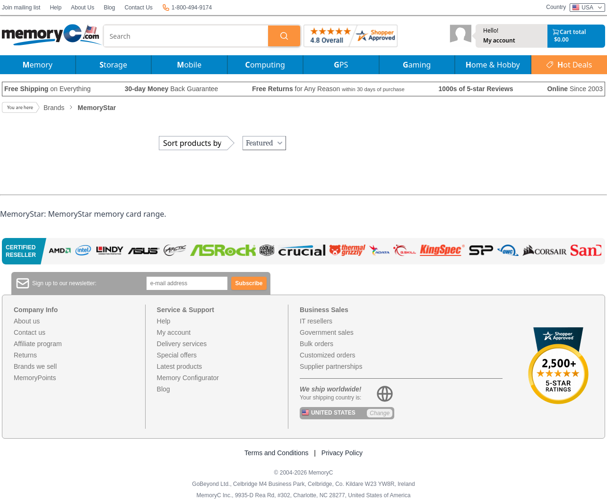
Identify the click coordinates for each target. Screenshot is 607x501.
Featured (265, 143)
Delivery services (182, 344)
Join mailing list (21, 7)
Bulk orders (316, 344)
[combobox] (186, 35)
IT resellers (316, 321)
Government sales (327, 332)
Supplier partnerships (331, 366)
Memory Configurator (188, 378)
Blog (109, 7)
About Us (82, 7)
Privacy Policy (342, 453)
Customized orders (328, 355)
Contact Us (138, 7)
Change (380, 413)
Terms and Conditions (276, 453)
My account (499, 40)
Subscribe (249, 283)
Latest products (179, 366)
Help (55, 7)
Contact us (29, 332)
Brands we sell (35, 366)
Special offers (177, 355)
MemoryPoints (35, 378)
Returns (25, 355)
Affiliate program (38, 344)
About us (27, 321)
